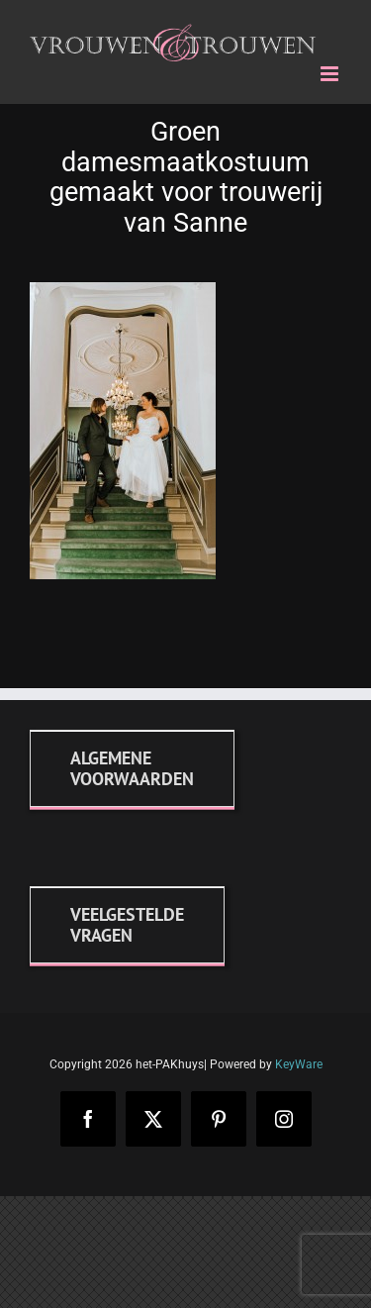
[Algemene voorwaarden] (132, 768)
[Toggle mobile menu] (331, 73)
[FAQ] (127, 924)
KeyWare (299, 1064)
